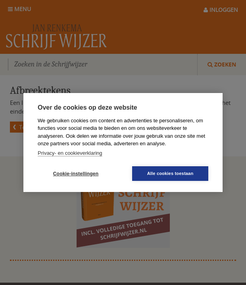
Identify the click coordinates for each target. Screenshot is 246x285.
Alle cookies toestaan (170, 173)
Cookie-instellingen (75, 174)
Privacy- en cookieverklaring (70, 153)
